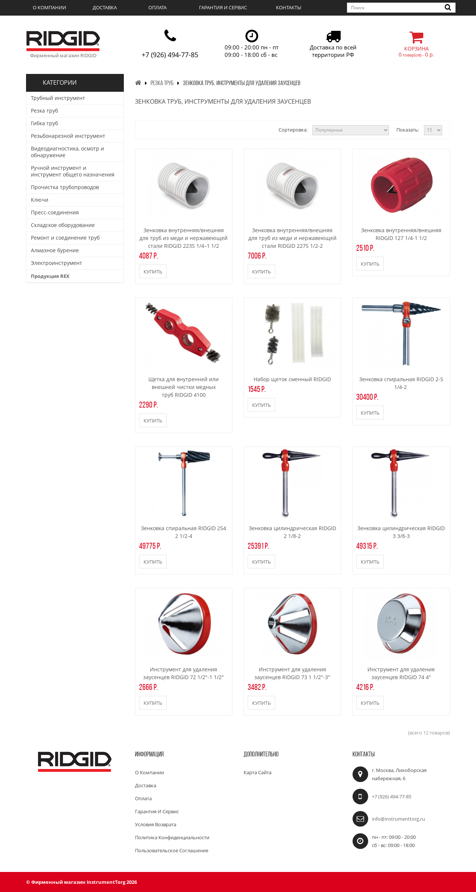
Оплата (157, 7)
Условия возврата (155, 824)
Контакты (288, 7)
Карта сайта (257, 772)
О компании (49, 7)
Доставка (105, 7)
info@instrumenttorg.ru (398, 818)
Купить (153, 271)
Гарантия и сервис (223, 7)
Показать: (407, 129)
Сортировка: (293, 129)
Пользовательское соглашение (171, 850)
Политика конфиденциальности (172, 837)
